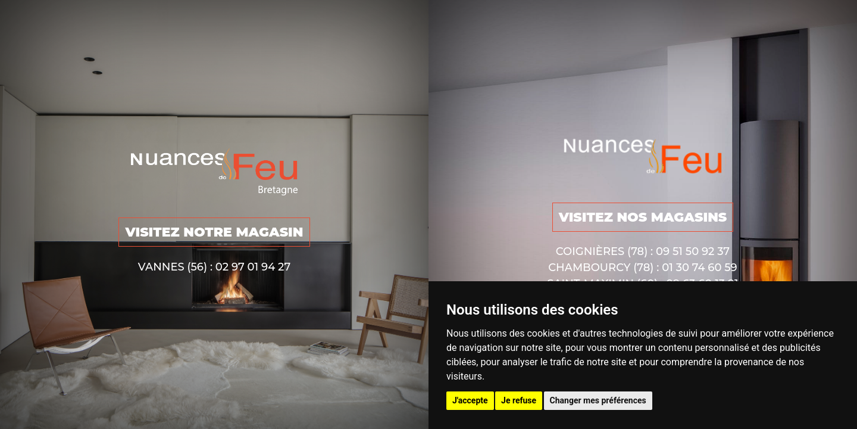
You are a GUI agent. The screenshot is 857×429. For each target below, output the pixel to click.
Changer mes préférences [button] (598, 400)
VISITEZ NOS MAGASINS (643, 217)
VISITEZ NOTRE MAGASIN (214, 232)
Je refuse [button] (518, 400)
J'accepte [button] (470, 400)
